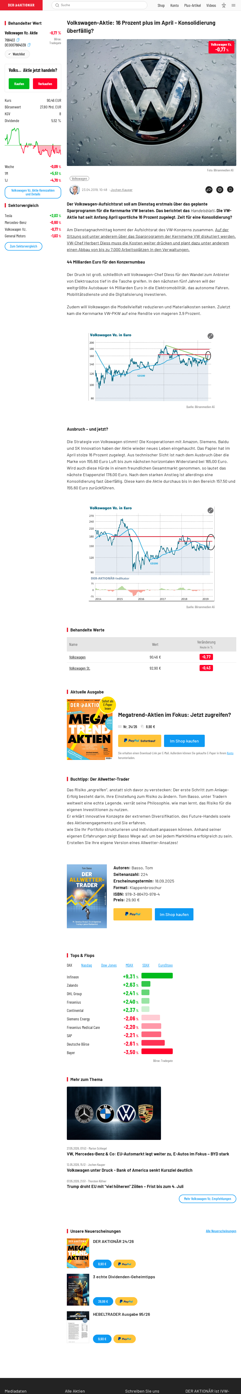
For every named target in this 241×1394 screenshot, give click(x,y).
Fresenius (74, 1002)
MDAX (129, 965)
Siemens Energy (78, 1018)
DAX (69, 965)
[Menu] (235, 5)
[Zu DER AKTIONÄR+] (192, 5)
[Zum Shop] (161, 5)
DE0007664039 (17, 44)
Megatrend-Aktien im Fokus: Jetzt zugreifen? (174, 714)
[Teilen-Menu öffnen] (209, 189)
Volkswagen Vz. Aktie (21, 32)
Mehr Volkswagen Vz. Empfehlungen (207, 1198)
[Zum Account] (174, 5)
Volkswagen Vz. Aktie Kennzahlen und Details (33, 192)
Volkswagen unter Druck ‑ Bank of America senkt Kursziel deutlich (130, 1170)
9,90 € (102, 1338)
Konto (230, 753)
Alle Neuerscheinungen (221, 1231)
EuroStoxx (165, 965)
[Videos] (211, 5)
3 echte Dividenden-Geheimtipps (124, 1276)
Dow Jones (109, 965)
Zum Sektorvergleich (23, 246)
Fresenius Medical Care (83, 1027)
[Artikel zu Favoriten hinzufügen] (230, 189)
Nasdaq (86, 965)
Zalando (72, 985)
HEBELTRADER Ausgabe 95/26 (121, 1314)
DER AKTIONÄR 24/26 (113, 1241)
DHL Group (74, 993)
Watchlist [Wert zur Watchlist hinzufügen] (19, 54)
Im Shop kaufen (184, 740)
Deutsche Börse (78, 1044)
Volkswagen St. (79, 668)
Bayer (71, 1052)
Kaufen (19, 83)
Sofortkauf (139, 740)
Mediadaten (16, 1391)
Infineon (73, 976)
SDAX (145, 965)
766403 (12, 39)
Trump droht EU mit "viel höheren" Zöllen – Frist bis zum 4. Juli (125, 1186)
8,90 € (102, 1264)
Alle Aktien (75, 1391)
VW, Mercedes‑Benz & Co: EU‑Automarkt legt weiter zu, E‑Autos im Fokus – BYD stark (148, 1153)
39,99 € (103, 1301)
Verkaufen (45, 83)
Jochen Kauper (122, 190)
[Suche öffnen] (57, 5)
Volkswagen (79, 178)
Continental (75, 1010)
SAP (69, 1035)
